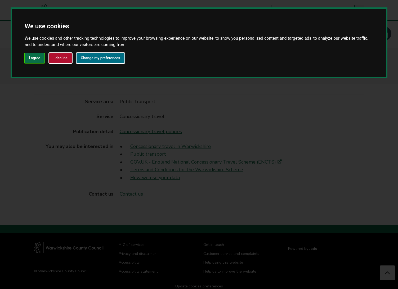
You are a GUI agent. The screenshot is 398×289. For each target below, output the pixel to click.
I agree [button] (34, 58)
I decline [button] (60, 58)
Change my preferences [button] (100, 58)
